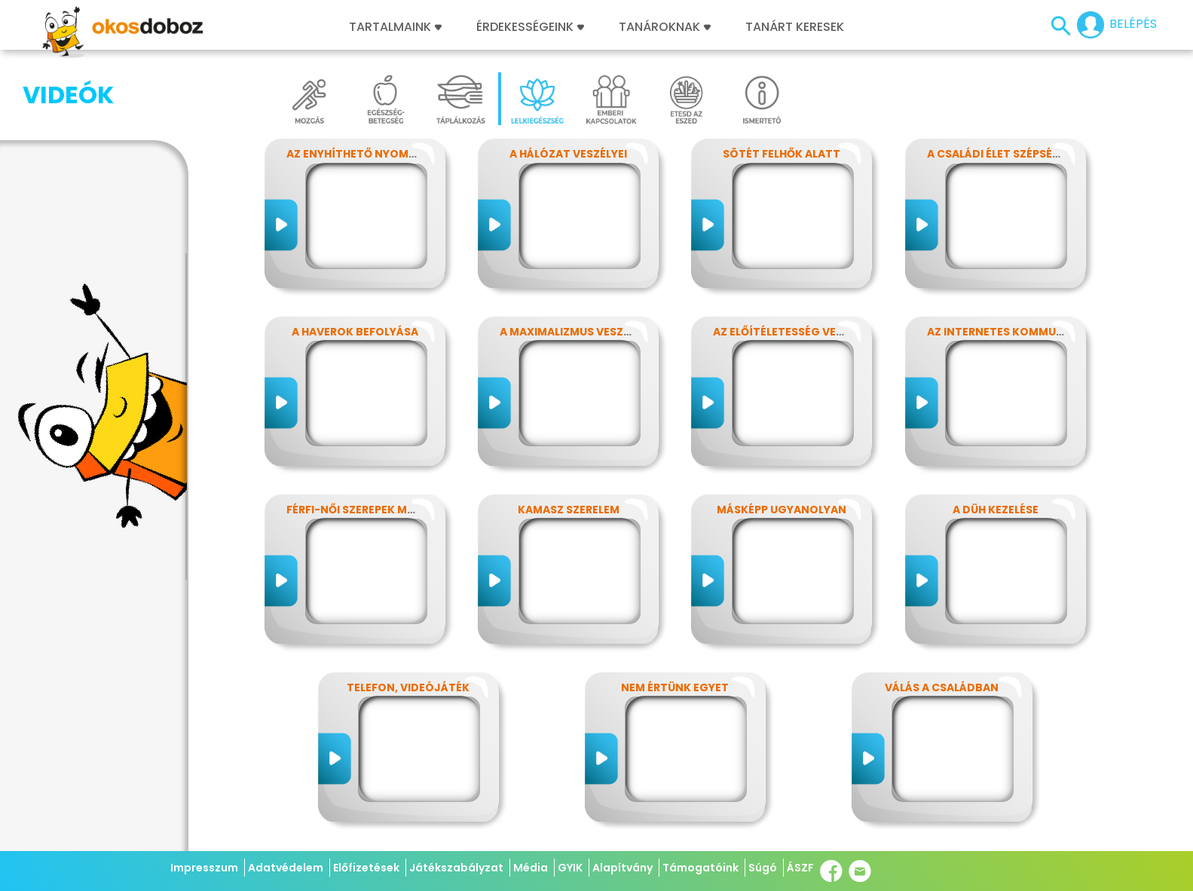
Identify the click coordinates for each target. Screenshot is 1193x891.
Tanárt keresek (794, 27)
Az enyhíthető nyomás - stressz (383, 153)
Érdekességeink (530, 27)
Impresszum (204, 867)
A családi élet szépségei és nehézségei (1040, 153)
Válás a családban (942, 687)
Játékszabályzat (456, 867)
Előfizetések (366, 867)
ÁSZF (800, 867)
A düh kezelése (996, 509)
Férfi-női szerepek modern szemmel (392, 509)
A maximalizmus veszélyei (575, 331)
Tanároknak (665, 27)
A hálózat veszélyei (568, 153)
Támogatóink (700, 867)
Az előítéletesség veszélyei (794, 331)
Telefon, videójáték (408, 687)
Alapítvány (622, 867)
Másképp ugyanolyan (781, 509)
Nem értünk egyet (675, 687)
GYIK (570, 867)
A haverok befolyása (355, 331)
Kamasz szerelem (568, 509)
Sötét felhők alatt (781, 153)
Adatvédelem (285, 867)
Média (530, 867)
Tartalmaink (395, 27)
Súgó (762, 867)
